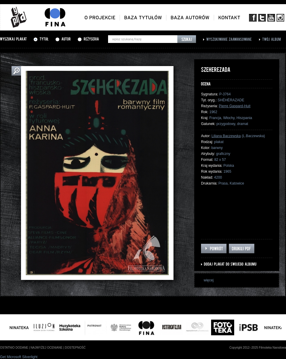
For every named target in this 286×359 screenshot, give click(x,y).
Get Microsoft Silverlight (19, 357)
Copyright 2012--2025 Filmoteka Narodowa (257, 347)
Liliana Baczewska (226, 136)
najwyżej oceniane (46, 347)
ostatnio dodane (14, 347)
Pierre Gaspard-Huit (234, 106)
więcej (208, 280)
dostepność (75, 347)
